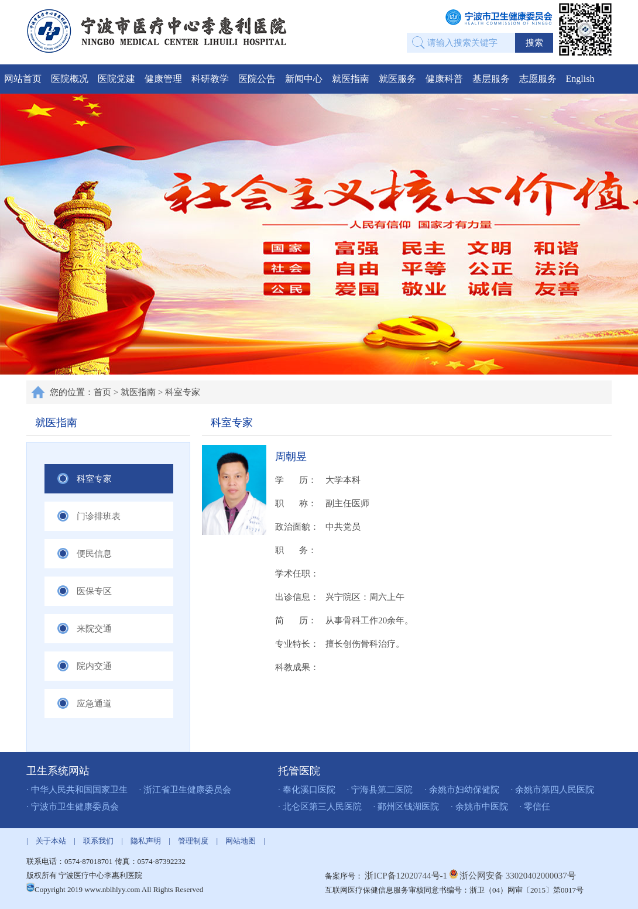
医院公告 (257, 79)
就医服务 (397, 79)
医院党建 (116, 79)
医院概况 (69, 79)
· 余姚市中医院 (479, 806)
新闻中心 (304, 79)
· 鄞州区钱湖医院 (406, 806)
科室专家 (182, 392)
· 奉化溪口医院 (306, 789)
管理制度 (193, 840)
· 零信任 (535, 806)
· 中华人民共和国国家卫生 (77, 789)
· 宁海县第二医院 (380, 789)
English (580, 79)
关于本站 (51, 840)
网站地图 (240, 840)
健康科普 (444, 79)
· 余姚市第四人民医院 (553, 789)
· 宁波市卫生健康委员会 (72, 806)
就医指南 (350, 79)
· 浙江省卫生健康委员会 (185, 789)
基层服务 (491, 79)
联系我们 (98, 840)
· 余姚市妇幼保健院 (461, 789)
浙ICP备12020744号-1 (407, 875)
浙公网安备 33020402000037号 (517, 875)
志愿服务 (538, 79)
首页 (102, 392)
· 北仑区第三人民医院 (320, 806)
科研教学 (210, 79)
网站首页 (23, 79)
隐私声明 (146, 840)
